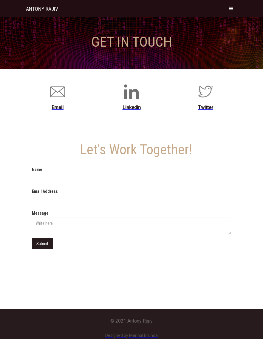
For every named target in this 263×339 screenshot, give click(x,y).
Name (37, 169)
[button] (231, 8)
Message (40, 213)
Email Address (45, 191)
